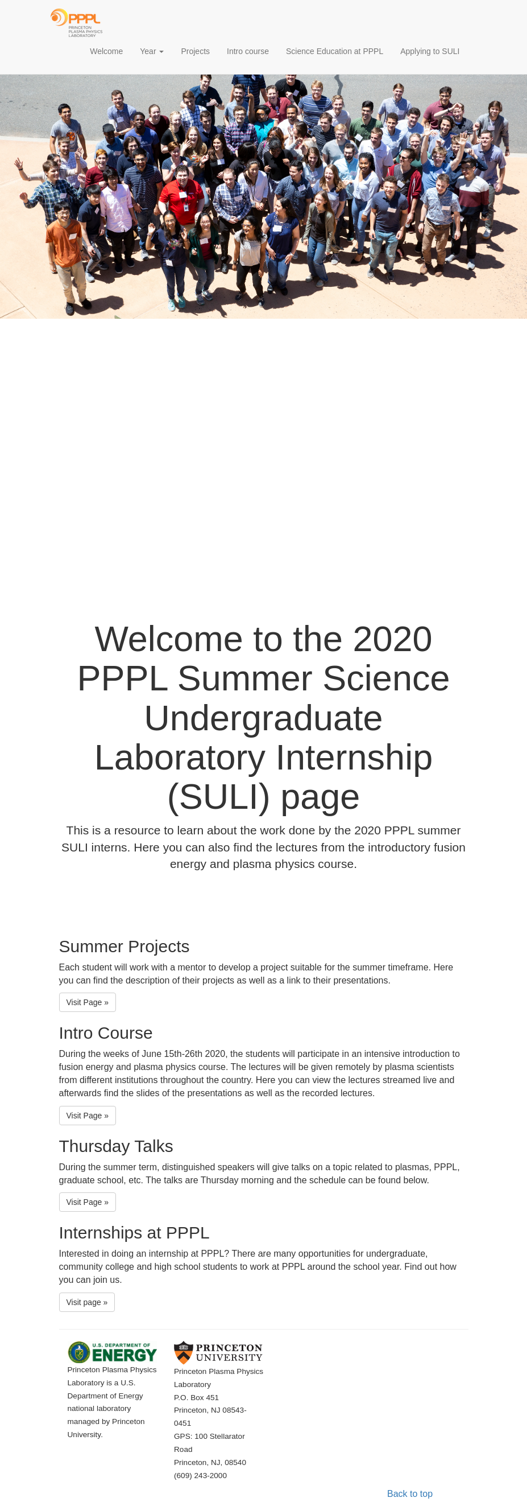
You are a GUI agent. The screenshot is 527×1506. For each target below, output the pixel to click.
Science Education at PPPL (334, 51)
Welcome (110, 50)
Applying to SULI (429, 51)
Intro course (248, 51)
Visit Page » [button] (88, 1002)
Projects (195, 51)
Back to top (410, 1494)
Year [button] (152, 51)
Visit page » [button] (87, 1302)
